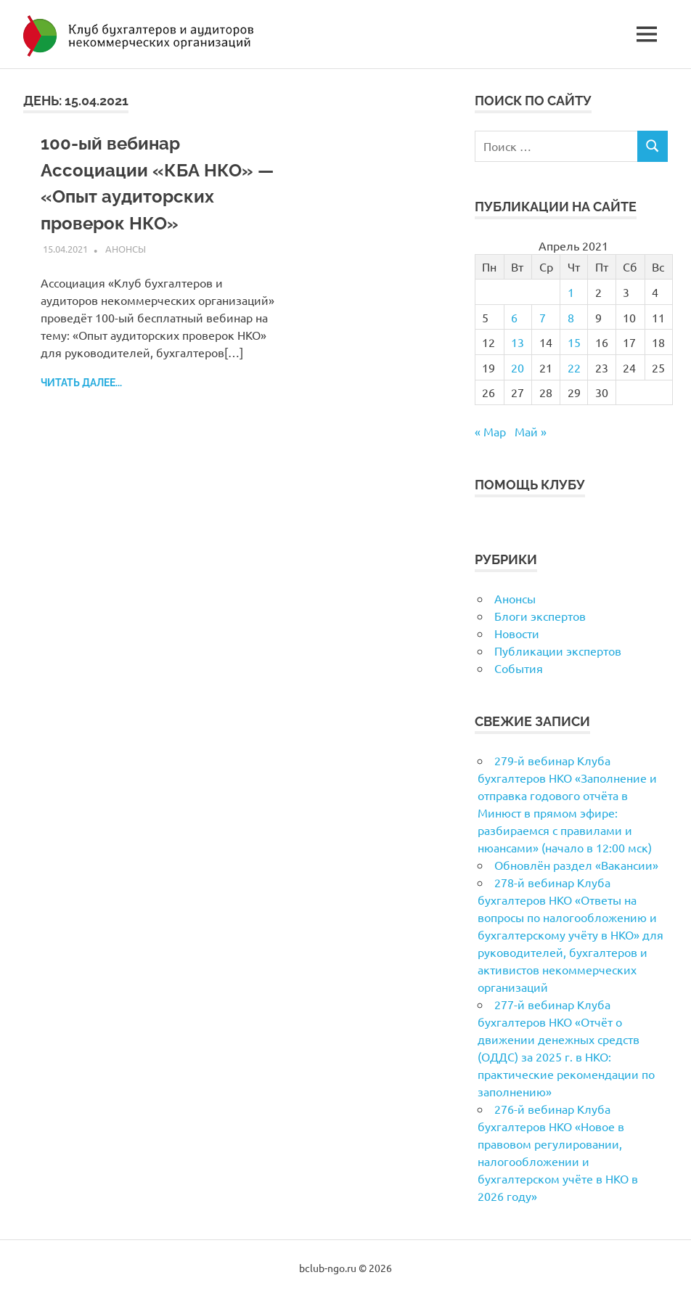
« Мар (490, 431)
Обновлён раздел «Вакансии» (576, 864)
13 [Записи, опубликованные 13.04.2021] (517, 342)
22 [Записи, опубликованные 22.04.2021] (574, 367)
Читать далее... (81, 380)
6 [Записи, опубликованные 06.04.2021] (514, 317)
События (518, 668)
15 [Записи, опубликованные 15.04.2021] (574, 342)
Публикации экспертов (557, 650)
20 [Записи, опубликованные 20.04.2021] (517, 367)
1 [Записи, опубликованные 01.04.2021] (571, 292)
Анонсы (125, 246)
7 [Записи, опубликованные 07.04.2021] (542, 317)
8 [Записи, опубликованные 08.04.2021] (571, 317)
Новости (516, 633)
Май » (531, 431)
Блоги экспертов (540, 615)
